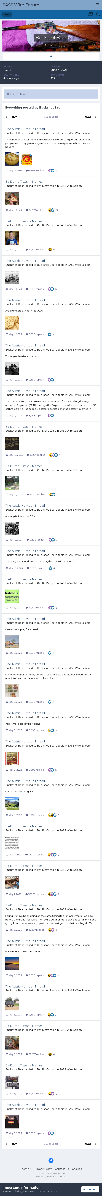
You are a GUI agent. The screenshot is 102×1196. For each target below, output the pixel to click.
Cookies (77, 1169)
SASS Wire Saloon (79, 133)
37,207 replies (35, 210)
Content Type (17, 93)
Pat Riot (42, 185)
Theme (25, 1169)
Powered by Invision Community (51, 1176)
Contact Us (62, 1169)
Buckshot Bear (14, 133)
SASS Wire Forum (21, 4)
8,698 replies (35, 170)
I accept (90, 1189)
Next (88, 116)
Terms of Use (49, 1191)
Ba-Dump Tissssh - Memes (23, 181)
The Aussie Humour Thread (25, 129)
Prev (14, 116)
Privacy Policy (43, 1169)
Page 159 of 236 (51, 116)
